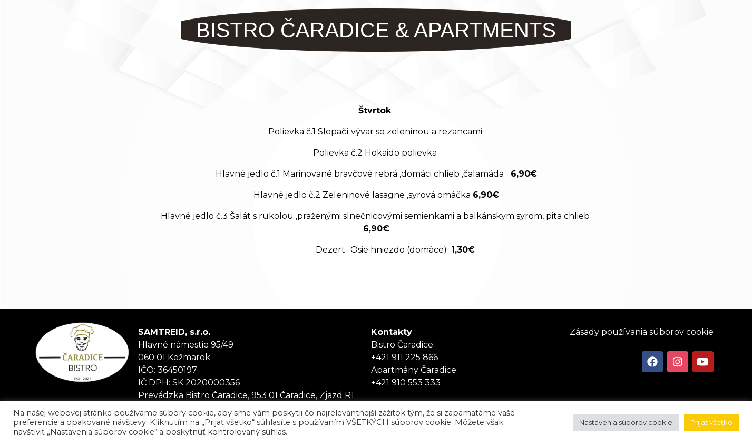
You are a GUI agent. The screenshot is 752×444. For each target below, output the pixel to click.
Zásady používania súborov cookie (642, 332)
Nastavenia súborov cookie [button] (625, 422)
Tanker (82, 352)
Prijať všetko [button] (711, 422)
